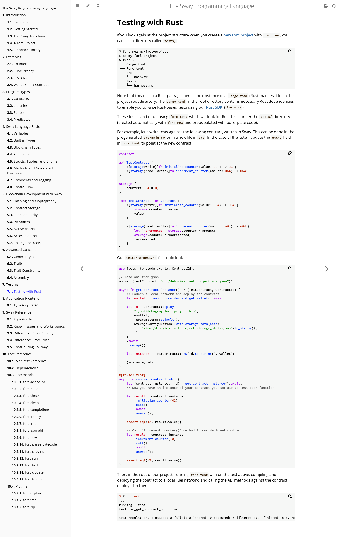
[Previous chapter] (81, 268)
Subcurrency (20, 71)
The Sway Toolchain (26, 36)
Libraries (17, 105)
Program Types (16, 91)
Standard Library (23, 50)
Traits (15, 263)
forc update (28, 472)
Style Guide (19, 319)
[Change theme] (87, 6)
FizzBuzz (17, 77)
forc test (25, 465)
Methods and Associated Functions (30, 170)
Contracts (18, 98)
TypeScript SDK (22, 305)
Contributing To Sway (27, 347)
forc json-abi (27, 430)
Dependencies (22, 368)
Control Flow (20, 187)
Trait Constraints (23, 270)
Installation (19, 22)
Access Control (22, 236)
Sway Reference (16, 312)
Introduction (14, 15)
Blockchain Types (24, 147)
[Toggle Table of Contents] (77, 6)
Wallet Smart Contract (28, 84)
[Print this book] (326, 6)
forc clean (25, 402)
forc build (25, 388)
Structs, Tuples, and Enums (32, 161)
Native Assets (21, 228)
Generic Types (21, 256)
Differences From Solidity (30, 333)
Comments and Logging (29, 180)
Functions (18, 154)
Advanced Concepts (19, 249)
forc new (24, 437)
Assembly (18, 277)
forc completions (31, 409)
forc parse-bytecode (34, 444)
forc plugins (28, 451)
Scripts (16, 112)
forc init (24, 423)
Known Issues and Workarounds (36, 326)
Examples (11, 57)
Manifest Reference (27, 361)
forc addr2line (29, 382)
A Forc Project (21, 43)
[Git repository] (333, 6)
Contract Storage (23, 208)
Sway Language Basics (21, 126)
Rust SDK (214, 107)
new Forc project (238, 35)
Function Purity (22, 215)
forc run (25, 458)
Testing (10, 284)
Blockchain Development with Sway (32, 194)
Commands (20, 375)
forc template (29, 479)
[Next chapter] (326, 268)
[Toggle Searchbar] (98, 6)
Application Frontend (21, 298)
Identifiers (18, 222)
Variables (17, 133)
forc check (25, 395)
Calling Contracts (24, 242)
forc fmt (24, 500)
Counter (17, 64)
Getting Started (22, 29)
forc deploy (26, 416)
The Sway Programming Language (29, 8)
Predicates (18, 119)
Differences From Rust (28, 340)
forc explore (27, 493)
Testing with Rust (24, 291)
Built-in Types (21, 140)
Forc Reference (17, 354)
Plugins (17, 486)
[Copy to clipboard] (290, 51)
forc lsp (23, 507)
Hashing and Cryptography (31, 201)
